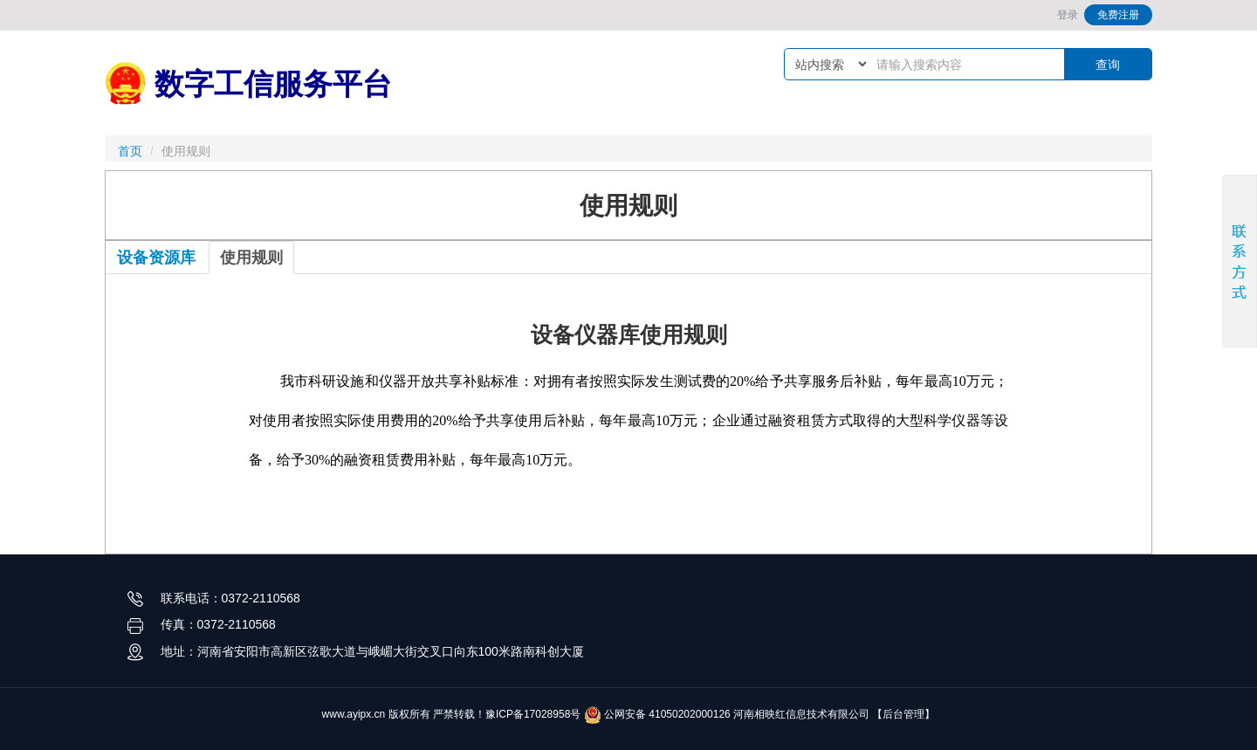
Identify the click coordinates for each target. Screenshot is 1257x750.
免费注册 (1118, 15)
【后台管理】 (903, 714)
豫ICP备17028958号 (532, 714)
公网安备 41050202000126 (657, 714)
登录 (1067, 15)
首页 (130, 151)
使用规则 (251, 257)
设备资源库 (156, 257)
